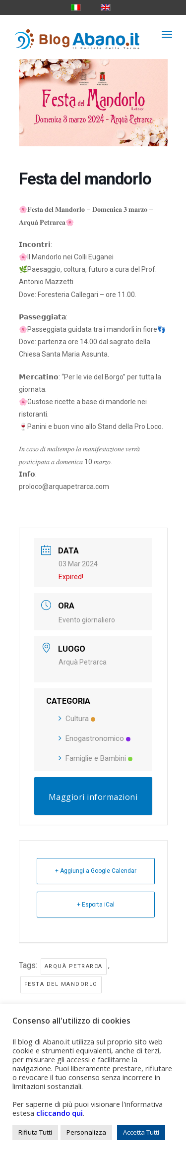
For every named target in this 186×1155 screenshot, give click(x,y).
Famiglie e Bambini (95, 758)
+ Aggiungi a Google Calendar (95, 870)
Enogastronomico (94, 738)
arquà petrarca (74, 966)
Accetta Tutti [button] (141, 1132)
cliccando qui (59, 1113)
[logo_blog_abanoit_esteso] (77, 34)
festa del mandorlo (61, 984)
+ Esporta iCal (96, 904)
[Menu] (167, 34)
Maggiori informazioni (93, 796)
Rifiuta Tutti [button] (35, 1132)
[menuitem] (167, 34)
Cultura (77, 718)
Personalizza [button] (86, 1132)
